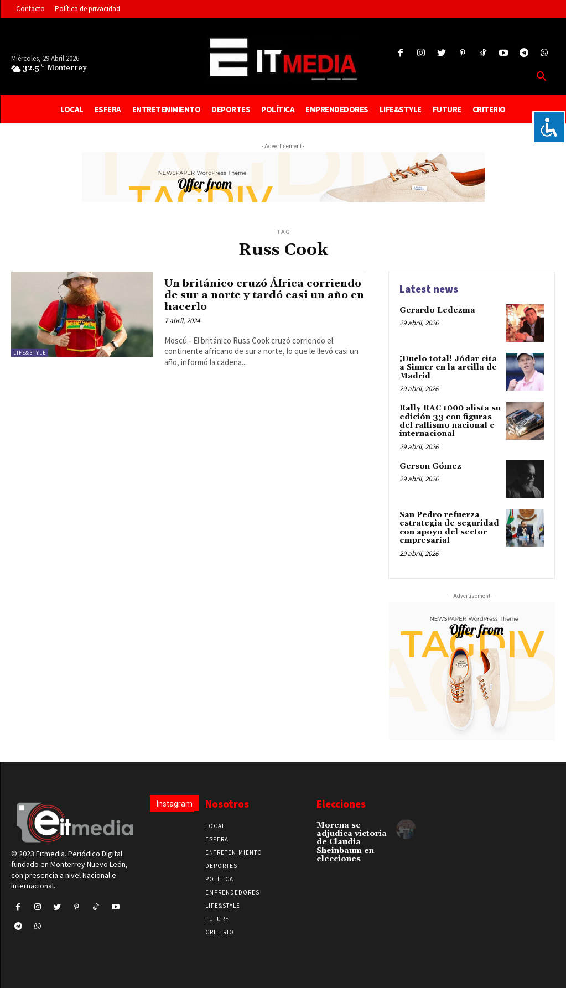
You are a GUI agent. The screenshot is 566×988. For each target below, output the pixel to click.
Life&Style (29, 352)
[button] (541, 77)
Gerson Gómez (430, 466)
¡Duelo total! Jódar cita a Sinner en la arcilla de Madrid (448, 367)
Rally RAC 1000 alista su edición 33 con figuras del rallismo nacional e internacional (449, 421)
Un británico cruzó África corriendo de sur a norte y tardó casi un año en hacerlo (264, 295)
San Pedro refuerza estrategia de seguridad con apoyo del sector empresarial (449, 527)
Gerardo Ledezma (437, 310)
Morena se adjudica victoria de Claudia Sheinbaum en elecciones (351, 842)
